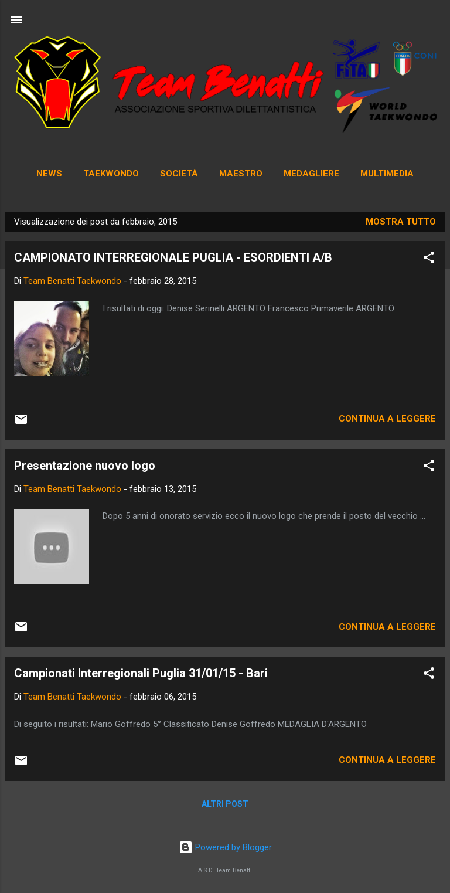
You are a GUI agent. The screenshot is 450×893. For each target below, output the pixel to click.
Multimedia (387, 173)
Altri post (225, 804)
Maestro (240, 173)
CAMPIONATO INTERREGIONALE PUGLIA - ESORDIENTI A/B (173, 257)
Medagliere (311, 173)
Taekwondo (111, 173)
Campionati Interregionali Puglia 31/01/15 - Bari (141, 673)
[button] (429, 259)
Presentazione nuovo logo (84, 466)
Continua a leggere (387, 418)
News (49, 173)
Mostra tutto (401, 221)
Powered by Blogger (225, 847)
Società (179, 173)
